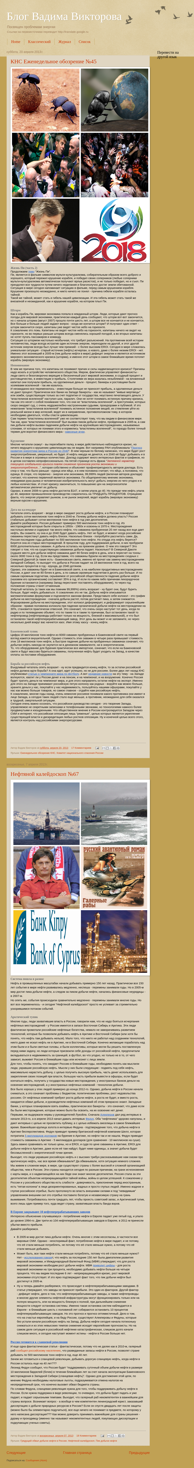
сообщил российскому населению (38, 1350)
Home (15, 42)
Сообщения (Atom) (36, 1460)
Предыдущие (139, 1453)
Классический (39, 42)
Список (85, 42)
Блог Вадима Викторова (64, 16)
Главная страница (77, 1453)
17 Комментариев (81, 747)
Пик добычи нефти (106, 1440)
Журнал (64, 42)
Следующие (16, 1453)
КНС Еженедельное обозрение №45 (54, 61)
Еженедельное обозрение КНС (38, 753)
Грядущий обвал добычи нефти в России (44, 1440)
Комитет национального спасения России (80, 753)
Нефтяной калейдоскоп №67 (45, 774)
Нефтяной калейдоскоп (81, 1440)
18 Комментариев (86, 1435)
